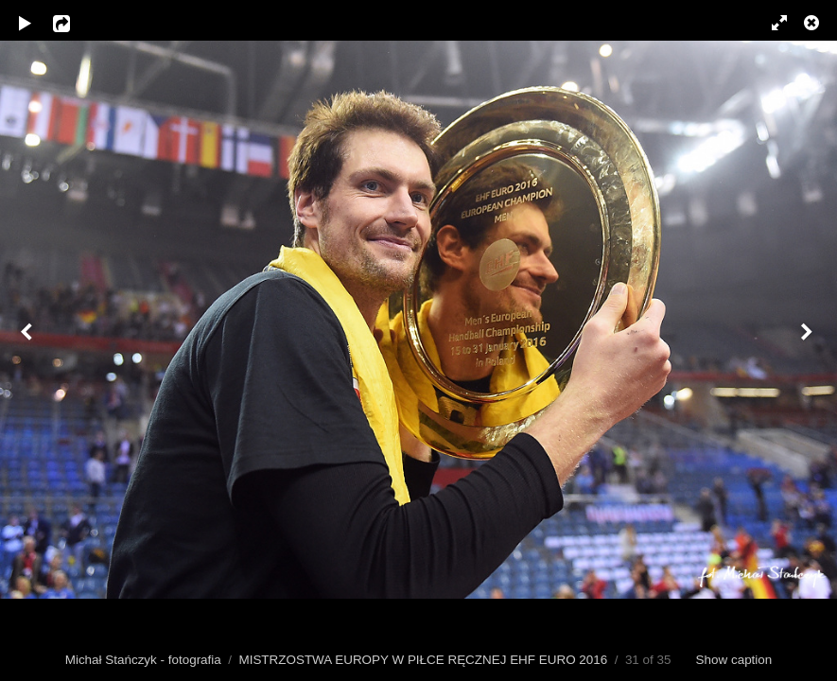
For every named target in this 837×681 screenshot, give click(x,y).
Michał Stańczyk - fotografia (143, 660)
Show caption (734, 660)
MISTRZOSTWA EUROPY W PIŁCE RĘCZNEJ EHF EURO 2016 (422, 660)
